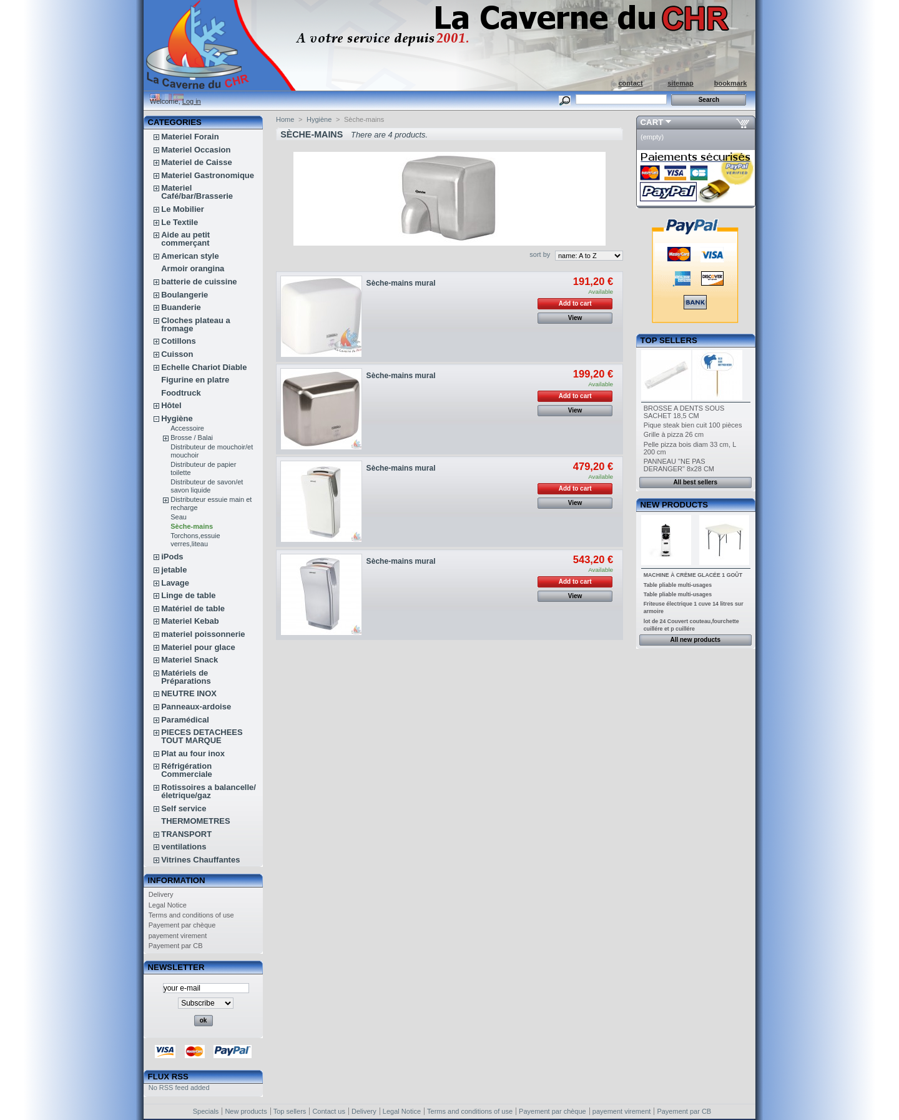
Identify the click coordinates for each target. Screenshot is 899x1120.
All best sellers (695, 482)
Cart (652, 122)
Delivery (161, 894)
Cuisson (177, 354)
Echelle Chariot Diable (204, 367)
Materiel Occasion (195, 149)
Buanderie (181, 307)
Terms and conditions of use (191, 915)
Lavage (175, 583)
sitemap (680, 83)
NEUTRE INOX (189, 693)
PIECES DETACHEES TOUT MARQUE (202, 736)
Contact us (328, 1111)
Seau (178, 517)
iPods (172, 556)
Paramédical (185, 719)
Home (285, 119)
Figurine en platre (195, 379)
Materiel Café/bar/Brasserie (197, 192)
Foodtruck (181, 393)
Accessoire (187, 428)
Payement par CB (176, 945)
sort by (539, 254)
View (575, 317)
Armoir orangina (192, 268)
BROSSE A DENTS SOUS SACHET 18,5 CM (684, 411)
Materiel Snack (189, 659)
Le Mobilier (182, 209)
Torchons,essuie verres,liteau (195, 540)
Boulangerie (184, 294)
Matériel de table (193, 608)
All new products (695, 639)
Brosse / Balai (191, 437)
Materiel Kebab (190, 621)
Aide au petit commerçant (185, 239)
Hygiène (177, 418)
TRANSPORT (186, 834)
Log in (191, 101)
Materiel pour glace (198, 647)
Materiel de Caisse (196, 162)
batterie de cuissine (199, 281)
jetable (174, 569)
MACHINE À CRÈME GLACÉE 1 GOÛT (693, 575)
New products (674, 504)
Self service (183, 808)
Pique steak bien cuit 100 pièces (693, 425)
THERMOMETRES (195, 821)
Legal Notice (168, 905)
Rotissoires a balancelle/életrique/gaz (208, 791)
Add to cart (575, 303)
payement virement (178, 935)
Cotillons (178, 341)
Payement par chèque (182, 925)
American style (190, 256)
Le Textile (179, 222)
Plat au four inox (193, 753)
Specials (206, 1111)
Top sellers (669, 340)
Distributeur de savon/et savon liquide (206, 486)
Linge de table (188, 595)
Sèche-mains (191, 526)
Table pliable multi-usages (678, 585)
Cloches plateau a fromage (195, 324)
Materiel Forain (190, 136)
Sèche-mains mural (401, 283)
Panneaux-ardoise (196, 706)
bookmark (730, 83)
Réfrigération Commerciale (186, 770)
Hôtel (171, 405)
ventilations (183, 846)
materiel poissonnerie (203, 634)
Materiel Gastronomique (207, 175)
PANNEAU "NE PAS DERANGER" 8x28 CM (679, 465)
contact (630, 83)
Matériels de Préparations (185, 677)
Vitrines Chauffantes (200, 859)
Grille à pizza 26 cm (674, 434)
